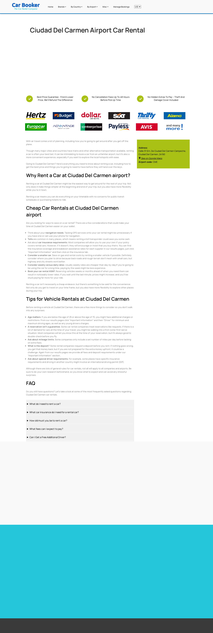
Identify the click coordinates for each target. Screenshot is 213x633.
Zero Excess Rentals (44, 597)
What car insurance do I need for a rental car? (54, 412)
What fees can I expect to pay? (46, 428)
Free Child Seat (42, 593)
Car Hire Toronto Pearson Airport (40, 546)
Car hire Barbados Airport (78, 542)
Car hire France (114, 542)
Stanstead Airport (94, 589)
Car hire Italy (112, 555)
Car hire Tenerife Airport (77, 550)
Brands (62, 6)
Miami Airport (92, 585)
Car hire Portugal (115, 550)
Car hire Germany (157, 542)
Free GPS (39, 585)
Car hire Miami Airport (34, 542)
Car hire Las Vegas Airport (36, 555)
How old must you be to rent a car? (48, 420)
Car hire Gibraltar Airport (77, 555)
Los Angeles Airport (95, 593)
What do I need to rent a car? (45, 403)
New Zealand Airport (146, 589)
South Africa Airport (146, 585)
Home (50, 6)
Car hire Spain (113, 546)
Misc (105, 6)
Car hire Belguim (156, 546)
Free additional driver (44, 581)
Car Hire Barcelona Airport (78, 546)
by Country (76, 6)
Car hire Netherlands (158, 550)
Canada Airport (144, 593)
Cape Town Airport (94, 581)
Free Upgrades (41, 589)
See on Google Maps (150, 158)
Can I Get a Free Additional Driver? (47, 437)
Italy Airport (142, 597)
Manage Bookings (121, 6)
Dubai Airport (92, 597)
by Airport (92, 6)
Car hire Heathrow (32, 550)
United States (143, 581)
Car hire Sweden (156, 555)
